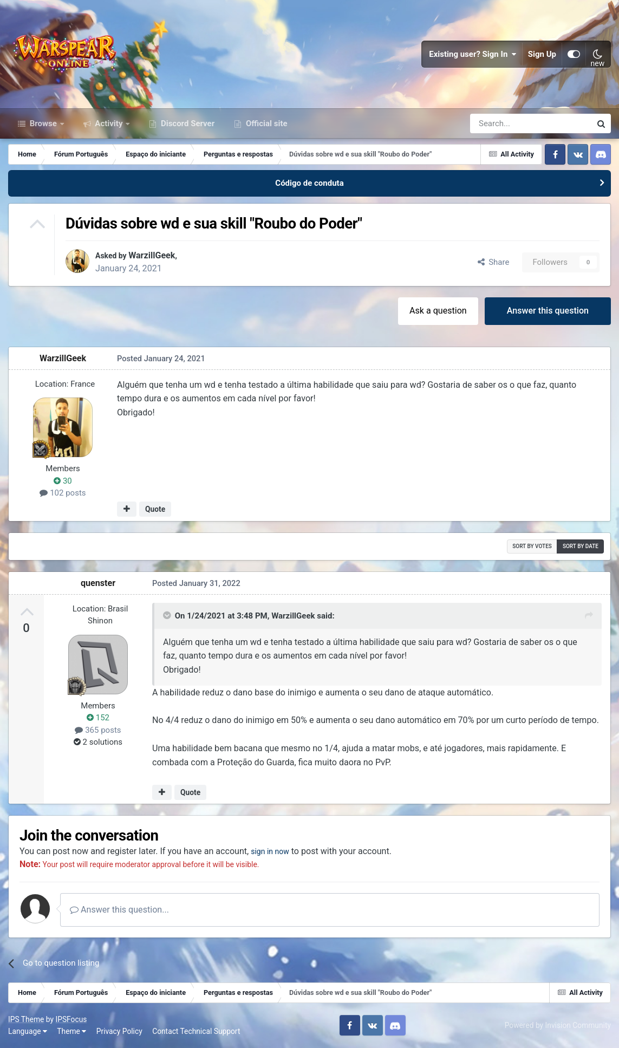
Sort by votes (532, 546)
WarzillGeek (156, 255)
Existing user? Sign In (473, 54)
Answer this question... (119, 909)
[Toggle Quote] (168, 615)
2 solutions (98, 742)
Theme (71, 1031)
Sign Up (542, 54)
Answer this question (548, 310)
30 (63, 481)
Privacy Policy (119, 1031)
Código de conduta (309, 183)
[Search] (501, 123)
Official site (265, 123)
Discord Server (186, 123)
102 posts (63, 493)
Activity (109, 123)
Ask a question (438, 310)
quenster (98, 583)
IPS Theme (26, 1019)
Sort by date (580, 546)
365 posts (98, 730)
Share (494, 262)
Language (27, 1031)
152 (98, 717)
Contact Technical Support (196, 1031)
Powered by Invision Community (558, 1025)
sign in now (273, 851)
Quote (155, 509)
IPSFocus (71, 1019)
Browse (43, 123)
